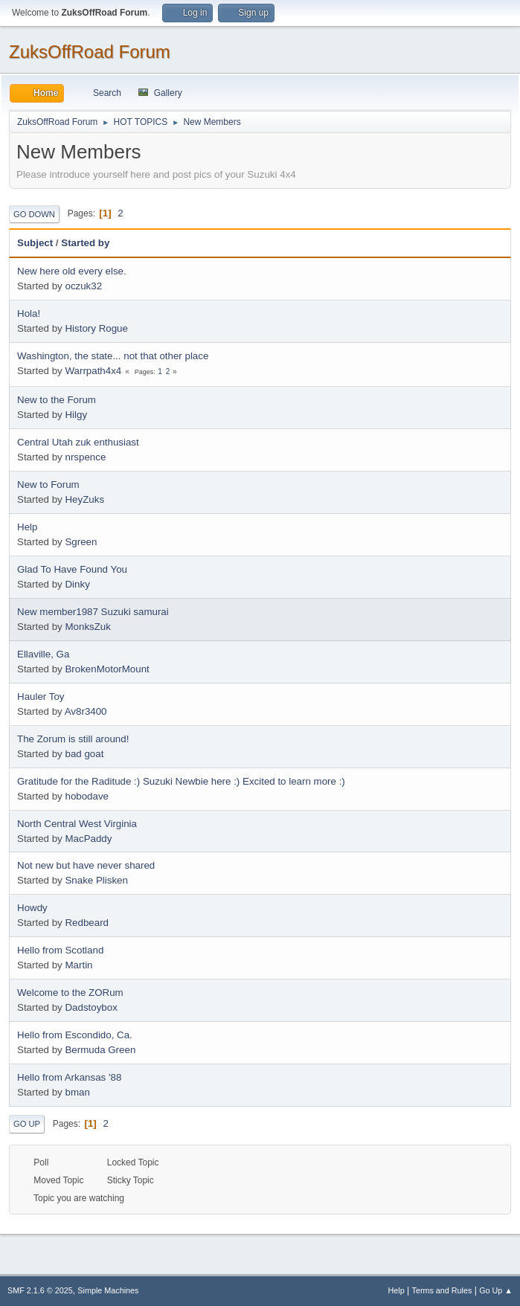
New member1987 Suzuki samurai (93, 611)
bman (77, 1092)
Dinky (77, 584)
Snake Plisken (96, 880)
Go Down (34, 214)
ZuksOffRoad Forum (89, 52)
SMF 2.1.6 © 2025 (40, 1290)
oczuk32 (83, 286)
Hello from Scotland (60, 950)
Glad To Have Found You (72, 569)
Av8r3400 (86, 711)
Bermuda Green (100, 1049)
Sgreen (81, 541)
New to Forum (48, 484)
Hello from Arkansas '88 (69, 1077)
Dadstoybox (91, 1007)
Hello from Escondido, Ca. (74, 1034)
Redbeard (87, 922)
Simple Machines (107, 1290)
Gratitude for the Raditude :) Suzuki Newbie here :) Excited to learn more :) (181, 781)
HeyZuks (84, 499)
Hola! (28, 313)
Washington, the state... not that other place (112, 355)
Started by (85, 242)
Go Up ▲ (496, 1290)
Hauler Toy (40, 696)
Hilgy (76, 414)
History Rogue (96, 328)
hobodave (87, 796)
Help (27, 527)
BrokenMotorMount (107, 669)
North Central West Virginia (77, 823)
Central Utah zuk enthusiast (78, 442)
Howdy (32, 907)
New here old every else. (71, 271)
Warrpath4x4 (93, 370)
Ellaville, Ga (43, 654)
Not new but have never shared (86, 865)
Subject (35, 242)
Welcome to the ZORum (70, 992)
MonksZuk (87, 626)
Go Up (26, 1123)
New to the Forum (56, 399)
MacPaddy (88, 838)
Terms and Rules (442, 1290)
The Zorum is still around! (73, 738)
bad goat (84, 753)
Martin (78, 965)
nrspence (85, 457)
